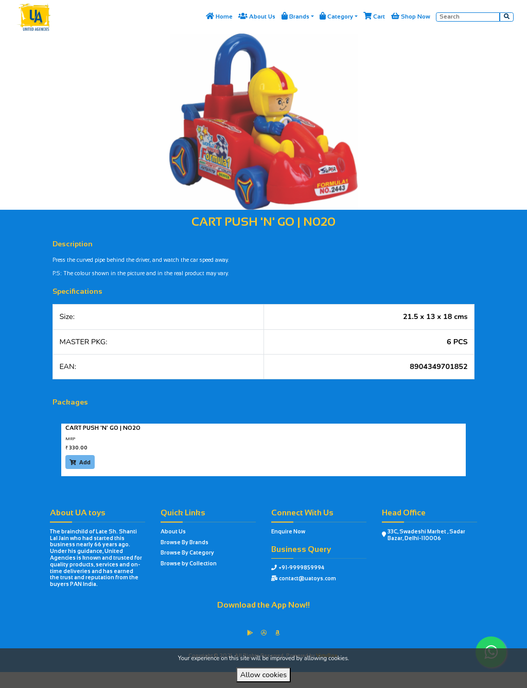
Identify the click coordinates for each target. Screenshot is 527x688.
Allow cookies (263, 674)
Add (80, 462)
